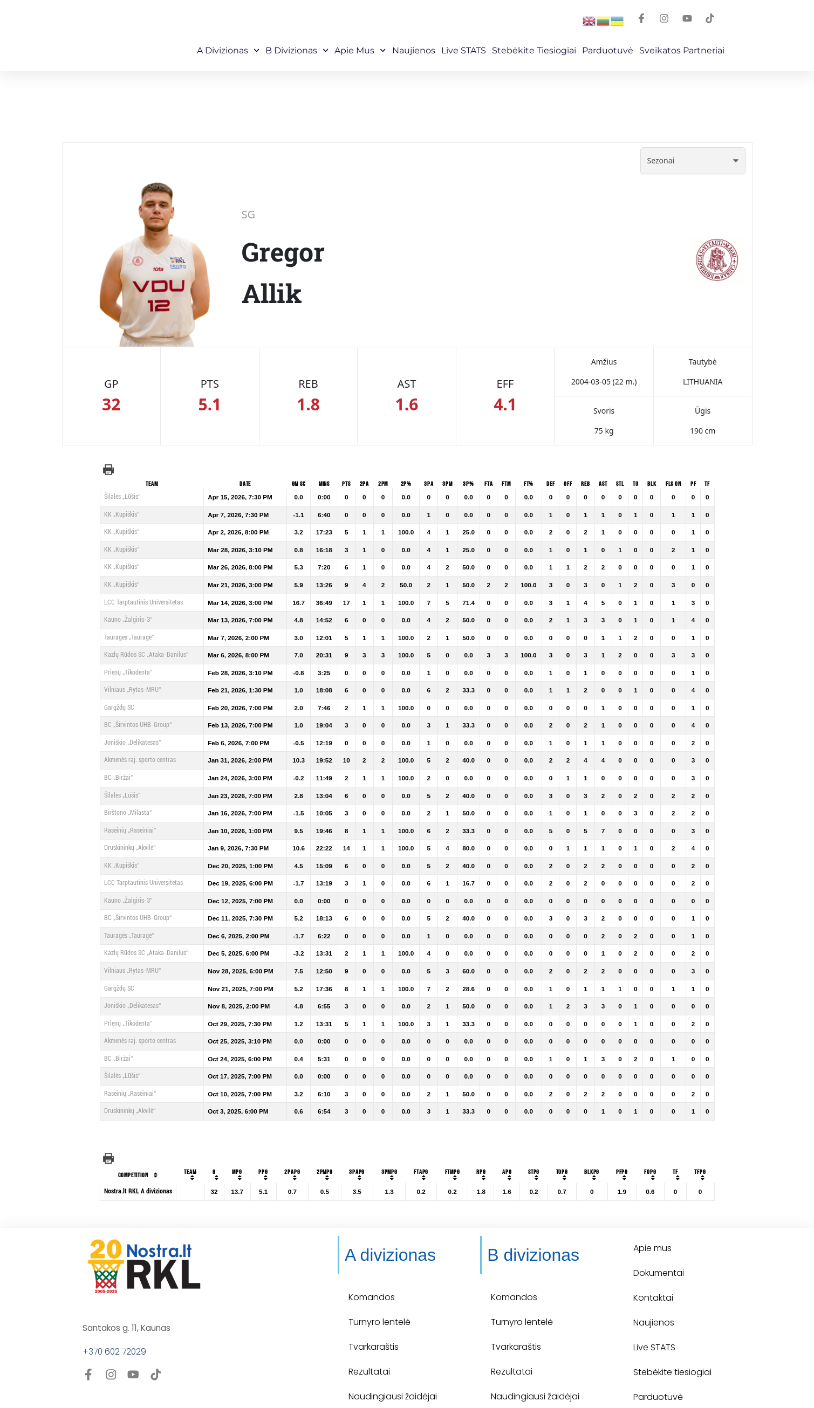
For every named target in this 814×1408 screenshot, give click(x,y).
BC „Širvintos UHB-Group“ (138, 725)
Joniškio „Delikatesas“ (132, 742)
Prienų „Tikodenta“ (128, 672)
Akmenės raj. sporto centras (140, 760)
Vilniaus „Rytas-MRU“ (132, 689)
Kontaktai (653, 1274)
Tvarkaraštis (373, 1323)
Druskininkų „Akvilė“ (129, 847)
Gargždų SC (119, 707)
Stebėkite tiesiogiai (672, 1349)
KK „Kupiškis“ (121, 514)
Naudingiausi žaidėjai (392, 1373)
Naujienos (413, 50)
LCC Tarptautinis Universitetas (143, 602)
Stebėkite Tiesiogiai (534, 50)
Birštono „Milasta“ (128, 812)
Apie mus (360, 50)
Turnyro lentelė (379, 1299)
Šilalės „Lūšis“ (122, 496)
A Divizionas (228, 50)
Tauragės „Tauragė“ (129, 637)
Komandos (371, 1274)
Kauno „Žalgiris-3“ (128, 619)
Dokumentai (658, 1250)
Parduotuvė (607, 50)
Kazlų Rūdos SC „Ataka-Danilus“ (146, 654)
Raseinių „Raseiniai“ (130, 830)
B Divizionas (297, 50)
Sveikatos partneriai (681, 50)
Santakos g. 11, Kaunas (128, 1305)
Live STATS (463, 50)
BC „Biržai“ (118, 777)
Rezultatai (369, 1348)
